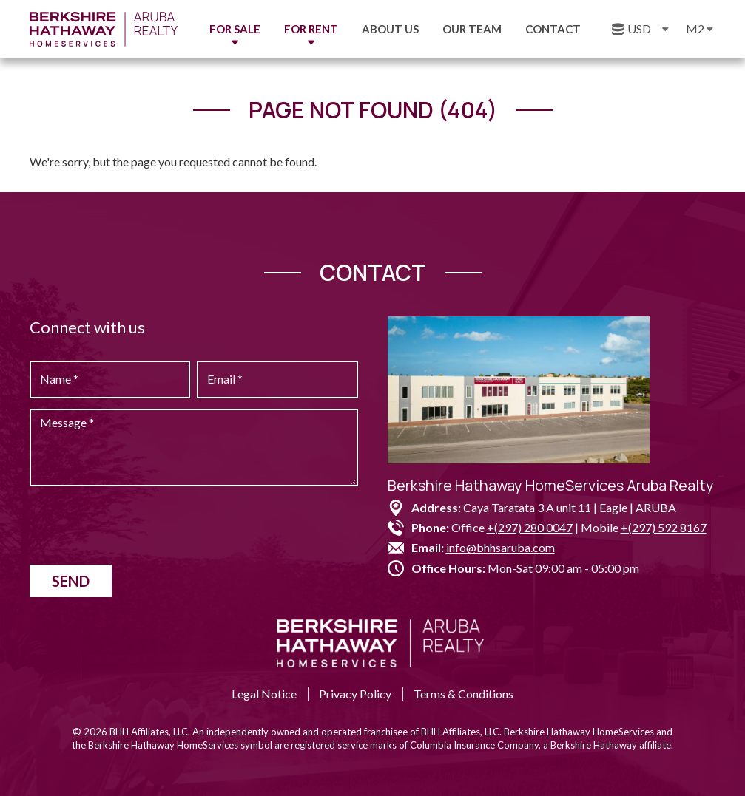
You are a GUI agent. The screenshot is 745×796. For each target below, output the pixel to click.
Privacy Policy (355, 694)
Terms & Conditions (463, 694)
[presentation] (142, 525)
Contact (553, 28)
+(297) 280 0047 (530, 527)
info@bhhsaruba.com (500, 547)
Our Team (472, 28)
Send (71, 581)
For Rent (311, 28)
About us (390, 28)
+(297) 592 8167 (664, 527)
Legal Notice (264, 694)
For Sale (234, 28)
